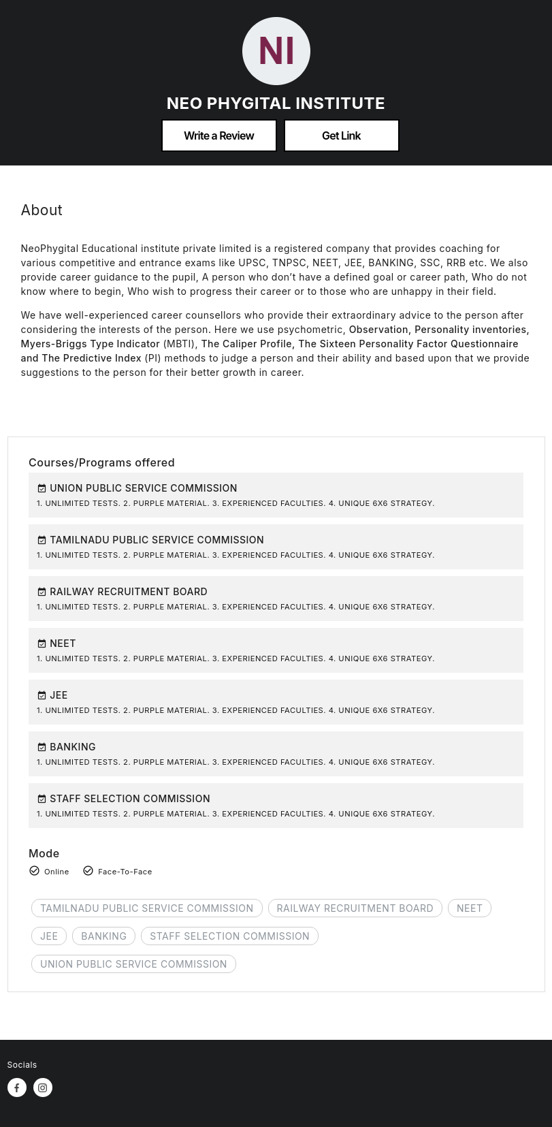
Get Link (341, 135)
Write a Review (219, 135)
